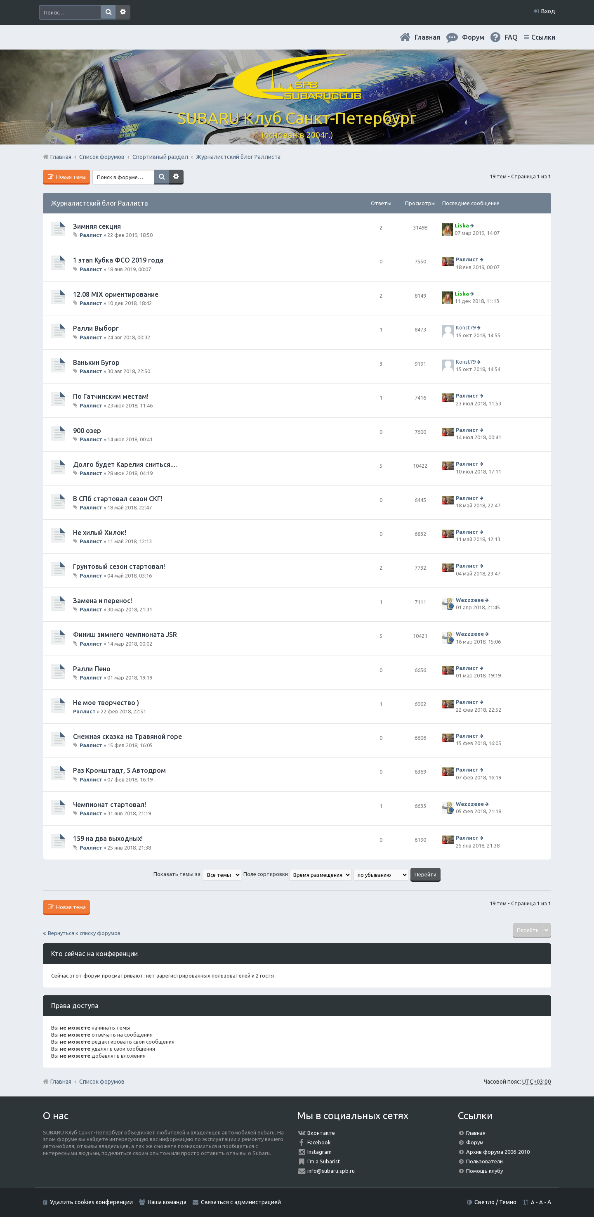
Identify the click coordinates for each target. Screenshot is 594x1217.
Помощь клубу (484, 1171)
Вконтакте (321, 1133)
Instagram (319, 1152)
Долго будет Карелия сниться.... (125, 464)
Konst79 (466, 327)
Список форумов (102, 1081)
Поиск (108, 12)
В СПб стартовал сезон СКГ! (118, 498)
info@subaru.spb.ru (331, 1171)
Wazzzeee (470, 600)
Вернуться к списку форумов (84, 933)
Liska (462, 225)
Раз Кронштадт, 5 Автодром (119, 770)
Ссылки (543, 37)
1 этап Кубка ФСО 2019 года (118, 260)
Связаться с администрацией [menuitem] (241, 1202)
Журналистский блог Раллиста (99, 203)
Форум (474, 1142)
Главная (427, 37)
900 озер (87, 430)
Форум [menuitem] (473, 37)
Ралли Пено (92, 668)
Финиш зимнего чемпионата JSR (125, 634)
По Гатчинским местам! (110, 396)
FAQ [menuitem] (511, 37)
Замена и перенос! (102, 600)
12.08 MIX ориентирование (115, 294)
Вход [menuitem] (548, 11)
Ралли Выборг (96, 328)
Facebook (319, 1142)
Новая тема (70, 177)
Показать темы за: (197, 874)
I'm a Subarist (323, 1161)
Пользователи (484, 1161)
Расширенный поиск (123, 12)
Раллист (91, 235)
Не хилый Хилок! (99, 532)
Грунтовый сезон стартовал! (119, 566)
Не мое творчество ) (106, 702)
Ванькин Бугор (96, 362)
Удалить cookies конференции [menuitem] (91, 1202)
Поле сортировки (297, 874)
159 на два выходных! (108, 838)
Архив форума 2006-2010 (498, 1152)
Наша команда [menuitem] (167, 1202)
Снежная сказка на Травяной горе (127, 736)
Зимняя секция (97, 226)
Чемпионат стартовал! (109, 804)
